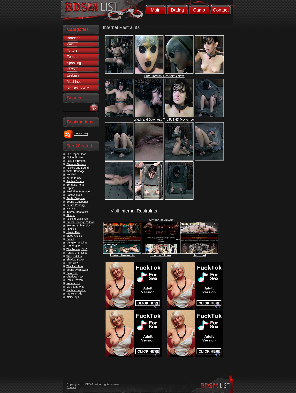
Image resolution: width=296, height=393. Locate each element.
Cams (199, 9)
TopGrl (70, 188)
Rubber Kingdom (76, 290)
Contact (221, 9)
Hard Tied (199, 255)
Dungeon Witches (76, 242)
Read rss (81, 134)
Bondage (73, 38)
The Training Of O (76, 249)
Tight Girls (72, 262)
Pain (70, 44)
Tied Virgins (73, 245)
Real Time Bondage (78, 191)
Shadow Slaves (160, 255)
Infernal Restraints (138, 210)
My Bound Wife (75, 286)
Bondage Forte (75, 184)
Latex (71, 69)
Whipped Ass (74, 256)
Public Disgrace (75, 198)
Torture (72, 50)
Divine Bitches (74, 157)
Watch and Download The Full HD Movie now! (164, 119)
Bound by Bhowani (77, 269)
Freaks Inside (74, 293)
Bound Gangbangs (77, 201)
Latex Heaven (74, 279)
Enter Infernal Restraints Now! (164, 76)
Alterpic (70, 215)
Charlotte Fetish (75, 276)
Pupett (70, 239)
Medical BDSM (78, 88)
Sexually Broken (76, 160)
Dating (177, 9)
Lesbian (73, 75)
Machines (74, 82)
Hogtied (71, 174)
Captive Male (74, 194)
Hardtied (71, 208)
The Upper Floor (76, 154)
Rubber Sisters (75, 181)
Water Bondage (75, 171)
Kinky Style (72, 296)
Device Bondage (76, 205)
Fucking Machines (77, 218)
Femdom (73, 57)
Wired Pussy (73, 177)
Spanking (74, 63)
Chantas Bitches (76, 164)
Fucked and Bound (77, 167)
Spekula (71, 228)
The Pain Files (74, 266)
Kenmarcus (73, 283)
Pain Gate (72, 273)
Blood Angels (74, 235)
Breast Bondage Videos (80, 222)
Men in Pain (73, 232)
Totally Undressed (76, 252)
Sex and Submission (78, 225)
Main (155, 9)
